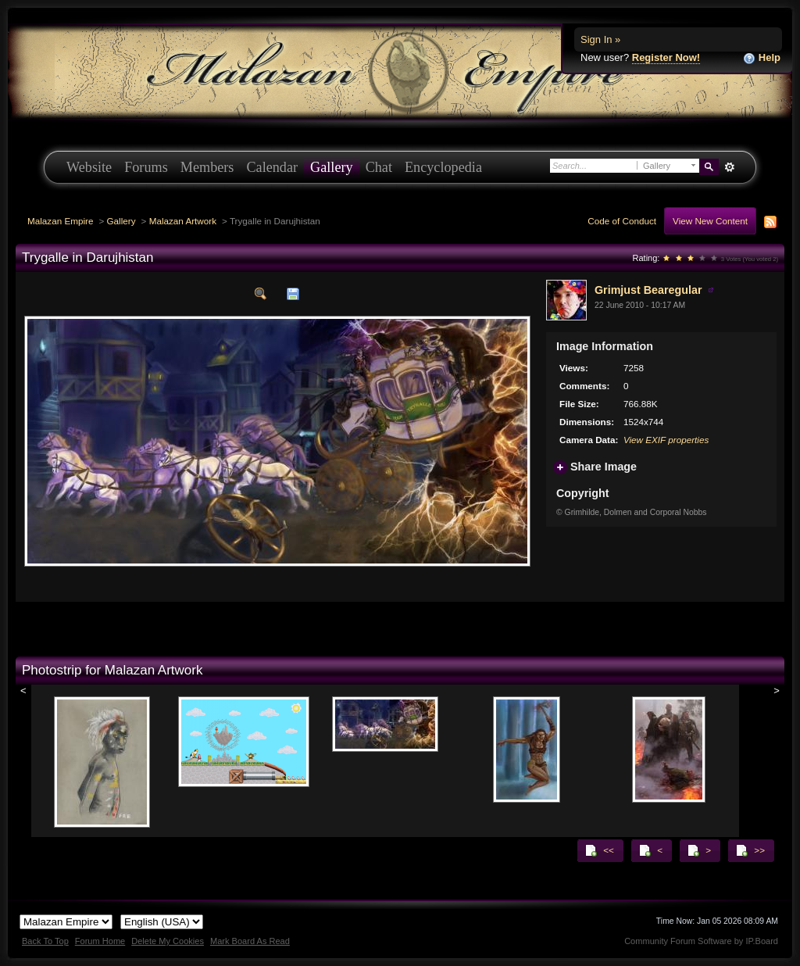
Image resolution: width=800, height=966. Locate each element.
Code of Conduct (622, 221)
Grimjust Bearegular (648, 290)
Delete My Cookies (167, 941)
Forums (146, 167)
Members (207, 167)
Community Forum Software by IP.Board (701, 941)
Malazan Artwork (182, 221)
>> (750, 850)
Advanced (729, 167)
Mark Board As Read (250, 941)
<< (599, 850)
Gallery (331, 167)
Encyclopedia (443, 167)
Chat (379, 167)
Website (89, 167)
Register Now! (666, 57)
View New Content (710, 221)
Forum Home (100, 941)
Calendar (272, 167)
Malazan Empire (60, 221)
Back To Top (45, 941)
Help (761, 58)
